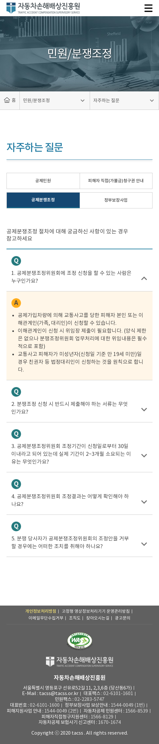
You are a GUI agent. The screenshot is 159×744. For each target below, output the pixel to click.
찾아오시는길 (97, 618)
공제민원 (43, 180)
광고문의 (123, 618)
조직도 (75, 618)
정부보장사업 (116, 200)
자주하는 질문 (106, 100)
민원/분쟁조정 (36, 100)
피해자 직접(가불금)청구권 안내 (116, 180)
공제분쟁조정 (43, 200)
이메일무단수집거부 (45, 618)
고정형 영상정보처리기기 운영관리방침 (96, 611)
